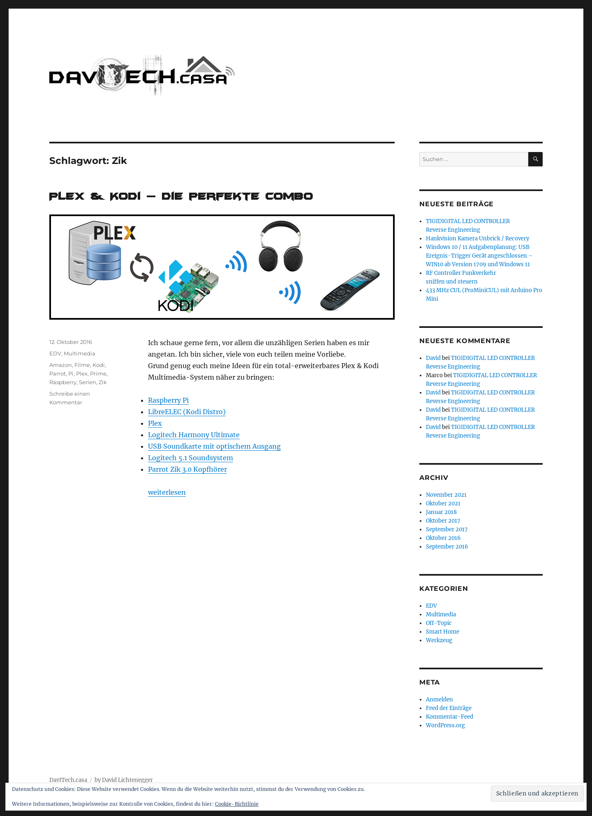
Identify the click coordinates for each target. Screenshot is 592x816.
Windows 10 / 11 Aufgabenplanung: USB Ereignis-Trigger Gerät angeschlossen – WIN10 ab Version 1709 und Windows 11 (479, 256)
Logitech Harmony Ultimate (194, 435)
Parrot (57, 373)
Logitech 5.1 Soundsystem (190, 458)
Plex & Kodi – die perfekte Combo (181, 196)
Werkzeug (439, 640)
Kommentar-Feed (449, 716)
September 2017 (447, 529)
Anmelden (439, 699)
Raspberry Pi (168, 400)
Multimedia (79, 353)
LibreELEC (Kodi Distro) (187, 412)
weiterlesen (167, 492)
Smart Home (442, 631)
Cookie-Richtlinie (237, 804)
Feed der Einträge (449, 708)
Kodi (98, 365)
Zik (103, 382)
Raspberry (62, 382)
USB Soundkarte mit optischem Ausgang (214, 446)
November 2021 (446, 494)
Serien (87, 382)
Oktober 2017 (443, 520)
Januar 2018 (441, 512)
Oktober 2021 (443, 503)
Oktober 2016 (443, 538)
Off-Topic (439, 623)
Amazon (60, 365)
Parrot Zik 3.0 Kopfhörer (187, 469)
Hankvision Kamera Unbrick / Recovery (477, 238)
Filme (82, 365)
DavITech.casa (68, 780)
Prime (98, 373)
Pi (71, 373)
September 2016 (447, 546)
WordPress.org (445, 725)
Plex (155, 423)
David (433, 358)
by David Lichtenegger (124, 780)
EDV (55, 353)
